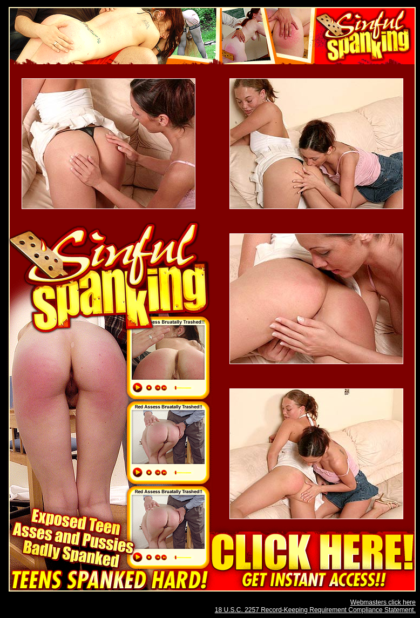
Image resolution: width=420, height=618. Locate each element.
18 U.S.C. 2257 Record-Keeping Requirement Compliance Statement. (315, 610)
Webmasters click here (383, 602)
